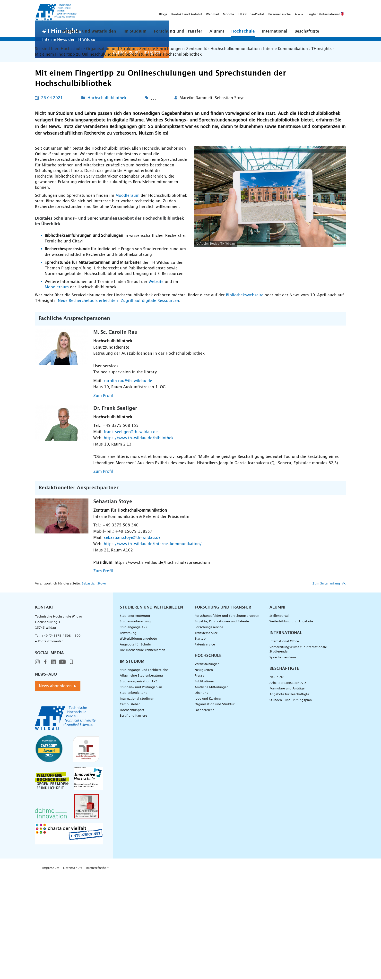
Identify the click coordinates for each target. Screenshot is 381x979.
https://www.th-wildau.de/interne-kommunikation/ (153, 649)
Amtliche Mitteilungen (211, 791)
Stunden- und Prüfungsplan (141, 791)
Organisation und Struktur (214, 809)
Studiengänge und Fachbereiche (144, 774)
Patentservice (205, 749)
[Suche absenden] (338, 13)
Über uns (201, 797)
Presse (199, 780)
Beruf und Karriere (133, 820)
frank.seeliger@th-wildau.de (131, 537)
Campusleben (130, 809)
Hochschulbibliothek (106, 203)
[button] (89, 31)
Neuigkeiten (204, 774)
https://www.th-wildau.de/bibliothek (138, 543)
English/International (249, 12)
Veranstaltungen (207, 769)
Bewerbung (128, 737)
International (274, 31)
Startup (200, 743)
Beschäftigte (306, 31)
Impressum (50, 972)
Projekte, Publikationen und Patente (222, 726)
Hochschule (243, 31)
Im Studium (135, 31)
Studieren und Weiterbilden (89, 31)
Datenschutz (72, 972)
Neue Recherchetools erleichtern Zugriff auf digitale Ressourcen (118, 405)
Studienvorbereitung (135, 726)
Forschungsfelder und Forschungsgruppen (227, 720)
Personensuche (202, 12)
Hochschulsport (132, 814)
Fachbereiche (204, 814)
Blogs (87, 12)
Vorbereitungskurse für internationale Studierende (298, 754)
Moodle (152, 12)
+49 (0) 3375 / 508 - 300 (60, 740)
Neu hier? (276, 781)
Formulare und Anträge (286, 793)
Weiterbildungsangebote (138, 743)
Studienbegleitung (133, 797)
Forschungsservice (209, 732)
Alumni (216, 31)
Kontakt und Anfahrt (110, 12)
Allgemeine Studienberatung (141, 780)
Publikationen (205, 786)
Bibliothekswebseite (245, 400)
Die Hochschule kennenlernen (142, 754)
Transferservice (206, 737)
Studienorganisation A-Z (138, 786)
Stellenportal (279, 720)
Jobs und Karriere (208, 803)
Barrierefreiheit (97, 972)
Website (156, 386)
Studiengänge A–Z (133, 732)
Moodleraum (128, 300)
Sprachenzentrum (282, 762)
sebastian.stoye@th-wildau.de (132, 642)
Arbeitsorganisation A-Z (287, 787)
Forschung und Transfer (178, 31)
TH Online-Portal (175, 12)
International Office (284, 746)
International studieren (137, 803)
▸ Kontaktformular (49, 746)
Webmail (136, 12)
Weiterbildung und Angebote (291, 726)
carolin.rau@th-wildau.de (128, 486)
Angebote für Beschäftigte (289, 799)
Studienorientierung (135, 720)
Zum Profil (103, 500)
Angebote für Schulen (136, 749)
